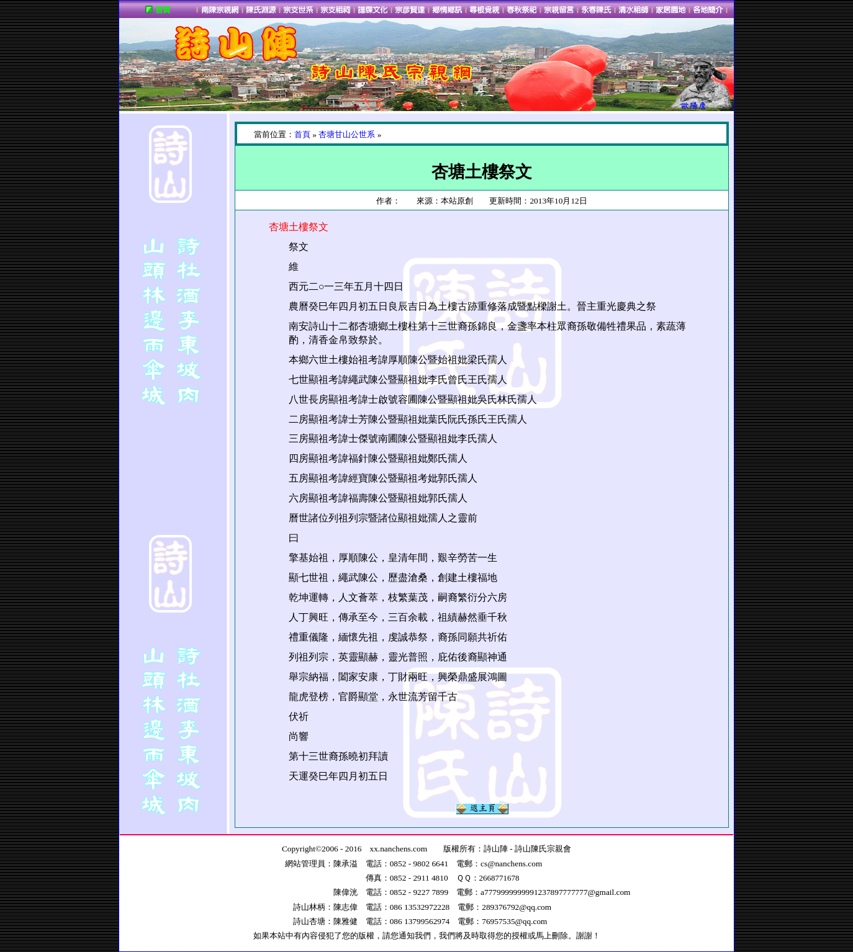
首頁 (302, 134)
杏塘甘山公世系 (346, 134)
